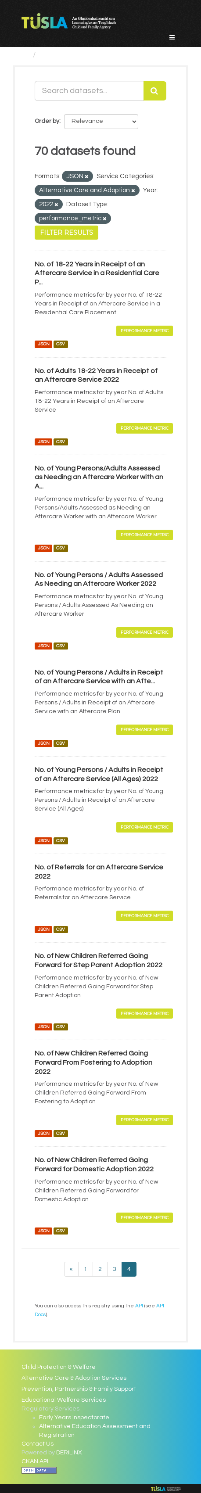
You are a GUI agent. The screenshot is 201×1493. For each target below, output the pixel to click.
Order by (47, 121)
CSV (60, 344)
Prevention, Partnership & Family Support (79, 1389)
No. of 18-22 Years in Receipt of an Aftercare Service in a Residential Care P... (97, 273)
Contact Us (38, 1444)
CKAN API (35, 1461)
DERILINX (69, 1453)
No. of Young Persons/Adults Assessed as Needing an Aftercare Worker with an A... (99, 477)
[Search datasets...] (89, 91)
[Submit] (155, 90)
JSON (44, 344)
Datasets (57, 54)
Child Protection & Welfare (59, 1367)
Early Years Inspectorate (74, 1417)
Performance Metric (145, 330)
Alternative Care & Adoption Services (74, 1378)
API (139, 1305)
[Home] (25, 54)
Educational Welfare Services (64, 1400)
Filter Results (66, 233)
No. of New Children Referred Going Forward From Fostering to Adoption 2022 (93, 1062)
